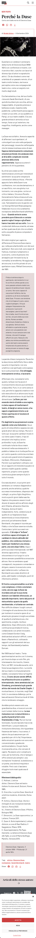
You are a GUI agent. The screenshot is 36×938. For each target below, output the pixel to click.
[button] (33, 896)
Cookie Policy (17, 935)
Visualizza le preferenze (18, 931)
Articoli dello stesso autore (18, 881)
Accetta (18, 920)
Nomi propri (6, 11)
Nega (18, 925)
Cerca (28, 2)
